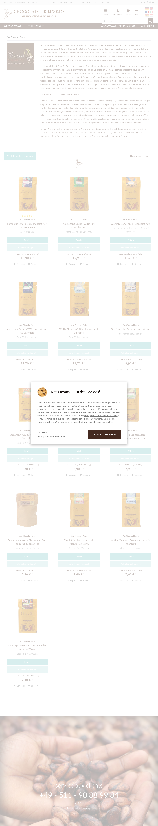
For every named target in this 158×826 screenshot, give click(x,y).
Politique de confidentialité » (51, 436)
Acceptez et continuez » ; (104, 434)
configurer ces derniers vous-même (101, 415)
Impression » (43, 432)
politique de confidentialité (65, 418)
